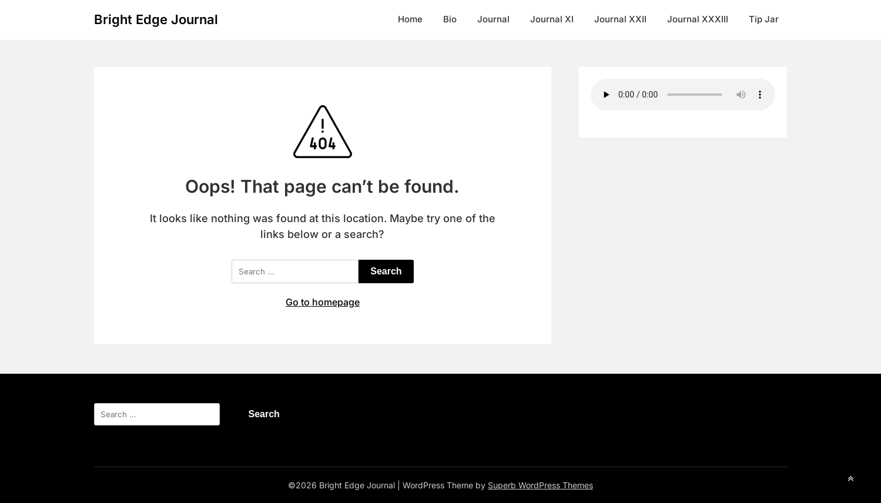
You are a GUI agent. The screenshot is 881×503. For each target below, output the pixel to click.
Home (410, 19)
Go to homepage (323, 302)
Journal (493, 19)
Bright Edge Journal (156, 19)
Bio (450, 19)
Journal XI (552, 19)
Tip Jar (764, 19)
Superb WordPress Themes (540, 485)
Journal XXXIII (697, 19)
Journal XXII (620, 19)
